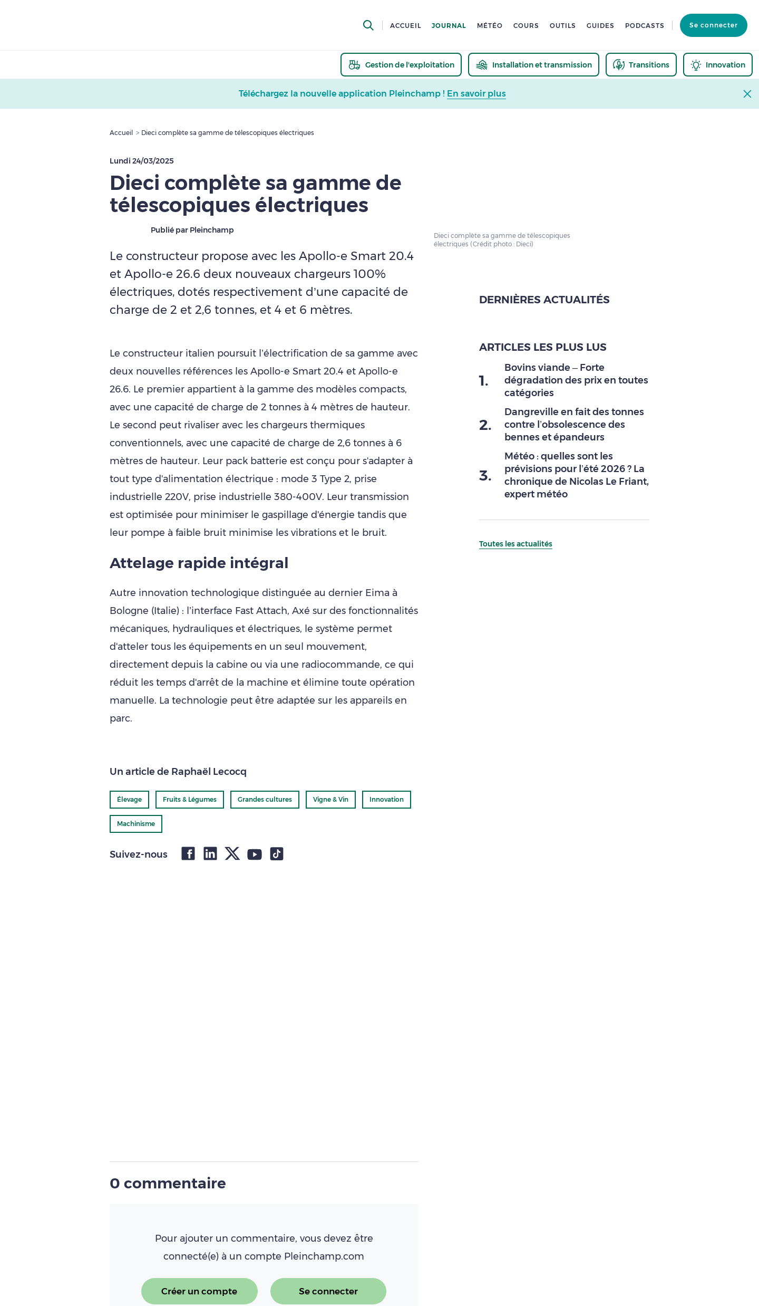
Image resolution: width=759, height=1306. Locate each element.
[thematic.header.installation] (533, 64)
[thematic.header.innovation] (718, 64)
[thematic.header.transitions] (641, 64)
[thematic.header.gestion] (401, 64)
